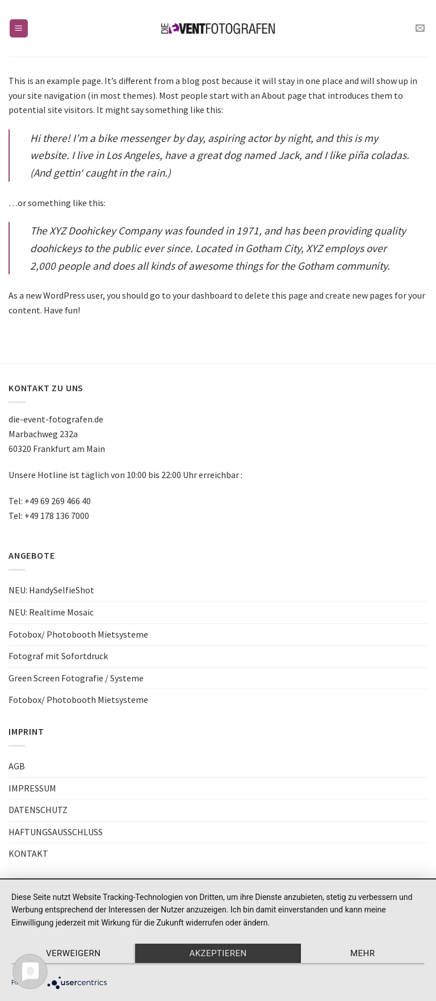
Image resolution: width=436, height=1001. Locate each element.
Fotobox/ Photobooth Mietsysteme (78, 634)
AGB (17, 766)
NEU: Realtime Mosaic (51, 612)
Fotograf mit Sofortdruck (58, 655)
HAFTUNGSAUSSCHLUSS (56, 831)
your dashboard (202, 295)
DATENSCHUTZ (38, 809)
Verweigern (73, 953)
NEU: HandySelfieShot (51, 590)
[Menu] (19, 28)
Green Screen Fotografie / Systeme (76, 678)
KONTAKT (28, 853)
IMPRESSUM (32, 788)
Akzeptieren (217, 953)
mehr (362, 953)
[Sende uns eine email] (420, 28)
